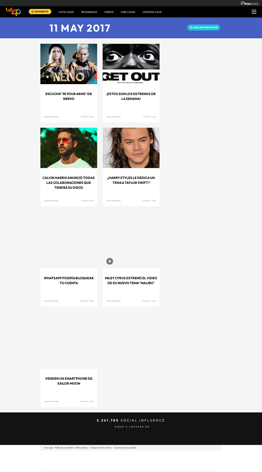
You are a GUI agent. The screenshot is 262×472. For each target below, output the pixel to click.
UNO (114, 461)
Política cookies (81, 447)
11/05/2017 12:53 (87, 117)
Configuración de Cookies (101, 447)
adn (182, 455)
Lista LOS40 (66, 12)
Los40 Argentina (51, 117)
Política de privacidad (64, 447)
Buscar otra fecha (206, 27)
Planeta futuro (179, 461)
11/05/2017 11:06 (87, 201)
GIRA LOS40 (128, 12)
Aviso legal (48, 447)
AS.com (170, 455)
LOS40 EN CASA (152, 12)
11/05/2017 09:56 (87, 301)
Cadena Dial (152, 461)
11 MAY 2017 (80, 28)
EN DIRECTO (41, 11)
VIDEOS (109, 12)
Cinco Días (139, 461)
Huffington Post (94, 461)
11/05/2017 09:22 (149, 301)
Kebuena (192, 461)
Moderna (105, 466)
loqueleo (170, 466)
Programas (89, 12)
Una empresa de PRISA (57, 458)
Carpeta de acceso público (125, 447)
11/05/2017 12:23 (149, 117)
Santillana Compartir (143, 455)
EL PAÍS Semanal (166, 461)
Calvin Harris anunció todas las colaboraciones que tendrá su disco (69, 183)
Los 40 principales (107, 455)
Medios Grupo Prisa (57, 467)
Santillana (124, 455)
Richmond (87, 466)
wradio (125, 461)
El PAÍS (89, 455)
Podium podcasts (123, 466)
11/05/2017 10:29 (149, 201)
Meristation (187, 466)
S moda (154, 466)
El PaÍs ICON (138, 466)
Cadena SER (158, 455)
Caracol (195, 455)
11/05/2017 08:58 (87, 401)
